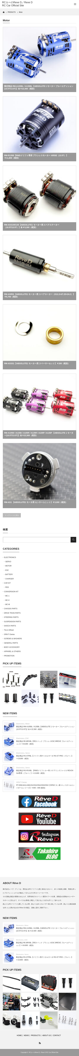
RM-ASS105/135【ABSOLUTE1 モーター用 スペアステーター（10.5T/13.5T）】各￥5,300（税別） (31, 226)
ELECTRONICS (10, 557)
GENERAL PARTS (11, 643)
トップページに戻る (12, 515)
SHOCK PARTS (10, 626)
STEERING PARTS (11, 617)
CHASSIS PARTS (10, 609)
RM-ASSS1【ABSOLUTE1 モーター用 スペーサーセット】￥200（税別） (37, 363)
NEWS (26, 1035)
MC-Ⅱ (7, 600)
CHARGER (9, 579)
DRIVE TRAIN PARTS (12, 613)
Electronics (20, 724)
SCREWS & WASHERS (13, 639)
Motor (27, 724)
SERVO (8, 562)
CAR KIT (7, 583)
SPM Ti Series (9, 634)
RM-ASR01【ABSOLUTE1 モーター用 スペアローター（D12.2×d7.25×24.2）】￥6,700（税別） (39, 295)
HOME (19, 1035)
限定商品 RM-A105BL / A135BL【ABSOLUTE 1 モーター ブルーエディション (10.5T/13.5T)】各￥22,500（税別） (38, 87)
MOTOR (8, 566)
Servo (27, 753)
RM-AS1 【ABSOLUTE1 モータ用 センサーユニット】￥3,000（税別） (35, 502)
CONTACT (57, 1035)
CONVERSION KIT (11, 592)
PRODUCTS (35, 1035)
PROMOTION (9, 656)
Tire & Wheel (9, 630)
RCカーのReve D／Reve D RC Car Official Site (43, 1052)
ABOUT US (46, 1035)
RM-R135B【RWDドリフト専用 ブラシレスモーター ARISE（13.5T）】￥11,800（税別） (36, 156)
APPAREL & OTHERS (12, 651)
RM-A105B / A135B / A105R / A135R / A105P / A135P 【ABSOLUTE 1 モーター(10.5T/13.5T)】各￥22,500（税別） (38, 434)
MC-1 (7, 596)
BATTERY (9, 574)
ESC (7, 570)
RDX (7, 587)
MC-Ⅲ (7, 604)
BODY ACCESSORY (12, 647)
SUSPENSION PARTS (12, 622)
